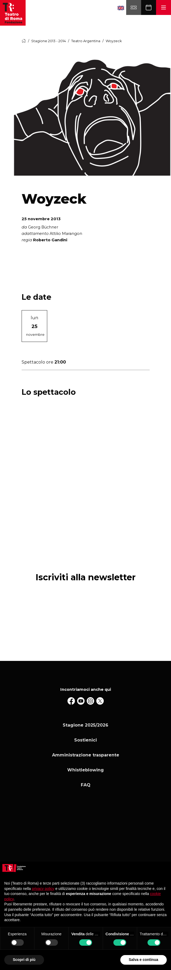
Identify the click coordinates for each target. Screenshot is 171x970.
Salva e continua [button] (143, 959)
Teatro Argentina (85, 41)
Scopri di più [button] (24, 959)
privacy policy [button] (43, 888)
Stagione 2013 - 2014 (48, 41)
